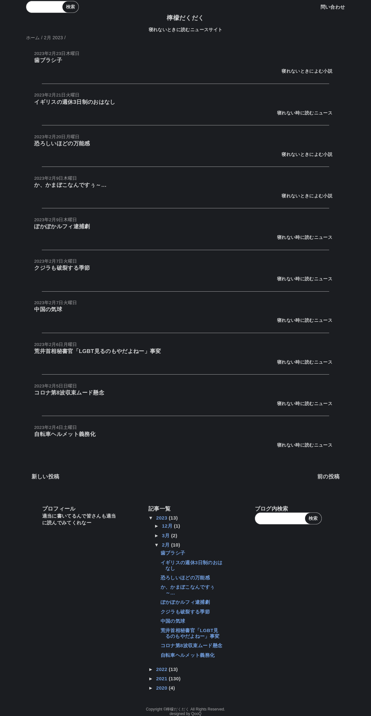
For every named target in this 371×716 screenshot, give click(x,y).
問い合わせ (332, 7)
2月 (166, 545)
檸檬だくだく (185, 17)
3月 (166, 535)
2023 (162, 518)
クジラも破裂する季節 (62, 268)
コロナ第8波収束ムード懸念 (69, 393)
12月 (168, 526)
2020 (162, 688)
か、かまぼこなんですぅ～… (70, 185)
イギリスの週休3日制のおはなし (75, 102)
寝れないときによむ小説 (307, 71)
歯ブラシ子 (48, 60)
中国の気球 (48, 309)
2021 (162, 678)
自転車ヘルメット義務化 (65, 434)
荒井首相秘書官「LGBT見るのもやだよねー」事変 (97, 351)
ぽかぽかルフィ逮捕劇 (62, 226)
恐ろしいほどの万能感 (62, 143)
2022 (162, 669)
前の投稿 (328, 477)
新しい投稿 (46, 477)
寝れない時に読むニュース (304, 113)
